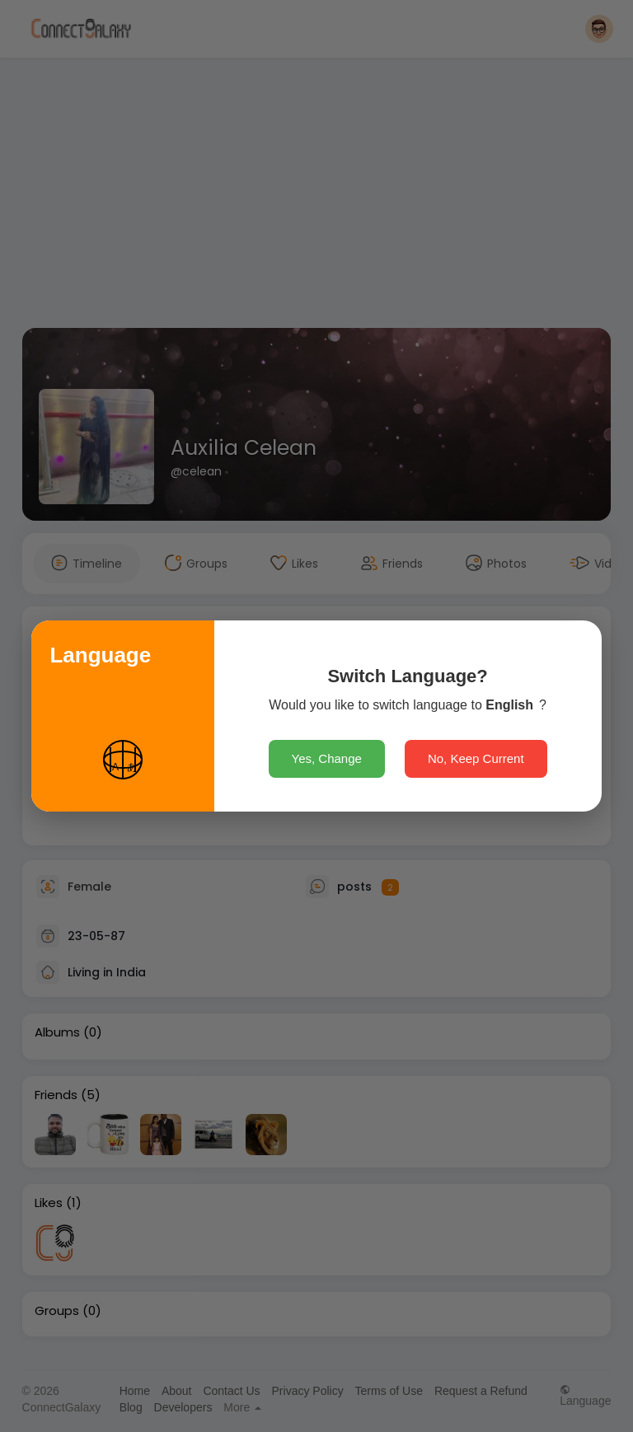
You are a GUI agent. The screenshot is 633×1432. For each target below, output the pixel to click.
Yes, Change (327, 758)
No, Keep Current (476, 758)
